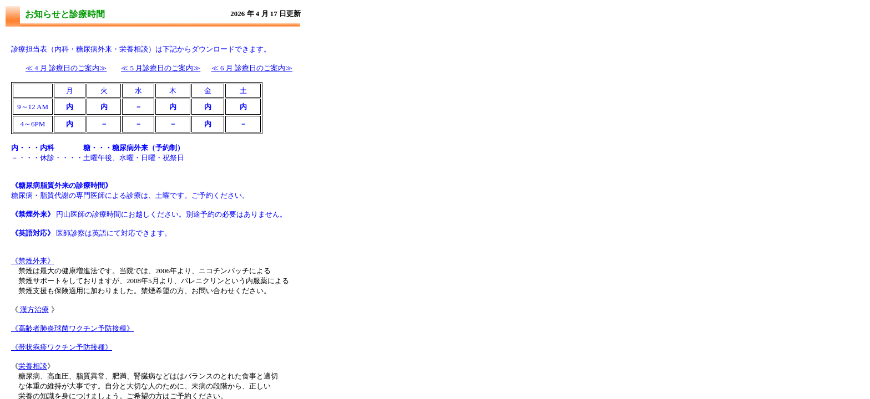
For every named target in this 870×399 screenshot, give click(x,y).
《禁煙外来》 (32, 261)
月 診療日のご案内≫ (251, 68)
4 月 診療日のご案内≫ (66, 68)
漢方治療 (33, 309)
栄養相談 (32, 366)
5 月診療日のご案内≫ (160, 68)
